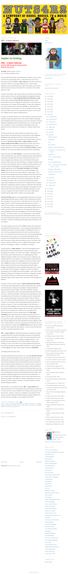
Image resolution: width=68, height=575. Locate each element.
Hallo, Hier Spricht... (50, 506)
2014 (48, 196)
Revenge (50, 159)
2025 (48, 96)
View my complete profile (53, 441)
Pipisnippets (48, 531)
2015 (48, 193)
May (50, 134)
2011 (48, 204)
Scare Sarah (48, 542)
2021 (48, 106)
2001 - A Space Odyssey (54, 157)
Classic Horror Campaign (51, 477)
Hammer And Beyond (50, 508)
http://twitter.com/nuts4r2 (51, 88)
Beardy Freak (48, 459)
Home (21, 462)
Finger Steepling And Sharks (52, 499)
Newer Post (4, 462)
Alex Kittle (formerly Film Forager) (54, 452)
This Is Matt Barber (50, 549)
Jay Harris (47, 517)
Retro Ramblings (49, 535)
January (51, 185)
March (50, 180)
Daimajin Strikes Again (54, 169)
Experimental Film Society (52, 492)
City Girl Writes (49, 472)
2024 (48, 99)
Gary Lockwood (6, 405)
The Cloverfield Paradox (54, 162)
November (51, 119)
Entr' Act (47, 488)
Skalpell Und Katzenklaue (52, 547)
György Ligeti (16, 405)
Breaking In (51, 139)
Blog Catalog (48, 562)
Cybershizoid (48, 481)
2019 (48, 112)
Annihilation (51, 174)
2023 (48, 101)
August (51, 127)
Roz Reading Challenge (51, 540)
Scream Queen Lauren (51, 544)
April (50, 177)
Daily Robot (48, 483)
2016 (48, 191)
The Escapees (51, 144)
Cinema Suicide (49, 468)
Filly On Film (48, 495)
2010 (48, 206)
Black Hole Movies (50, 461)
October (51, 122)
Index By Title (48, 42)
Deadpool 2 (51, 154)
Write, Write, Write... (50, 553)
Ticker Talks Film (49, 551)
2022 (48, 104)
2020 (48, 109)
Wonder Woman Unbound (55, 172)
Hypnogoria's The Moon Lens (53, 515)
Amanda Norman (49, 454)
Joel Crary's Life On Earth (52, 519)
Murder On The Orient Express (56, 147)
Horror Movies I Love (50, 513)
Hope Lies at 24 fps (50, 510)
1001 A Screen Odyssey (51, 450)
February (51, 182)
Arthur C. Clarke (35, 403)
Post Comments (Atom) (14, 465)
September (51, 124)
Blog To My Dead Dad (51, 463)
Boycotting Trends (50, 465)
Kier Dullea (32, 405)
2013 (48, 199)
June (50, 132)
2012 (48, 201)
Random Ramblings (50, 533)
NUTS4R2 (57, 432)
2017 (48, 188)
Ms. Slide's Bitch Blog (51, 529)
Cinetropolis (48, 470)
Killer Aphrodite (49, 522)
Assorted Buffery (49, 456)
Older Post (39, 462)
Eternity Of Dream (50, 490)
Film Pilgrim (48, 497)
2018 (48, 114)
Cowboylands (48, 479)
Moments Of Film (49, 526)
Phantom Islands (52, 137)
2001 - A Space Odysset (13, 403)
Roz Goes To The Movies (51, 538)
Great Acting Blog (49, 501)
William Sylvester (13, 406)
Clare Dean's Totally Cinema (52, 474)
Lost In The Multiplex (50, 524)
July (50, 129)
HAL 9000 (25, 405)
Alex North (25, 403)
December (51, 116)
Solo (49, 142)
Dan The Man (48, 486)
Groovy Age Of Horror (51, 504)
